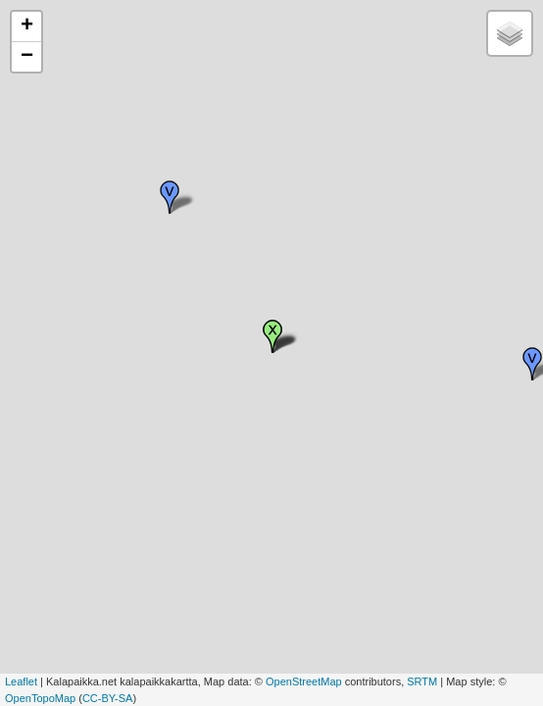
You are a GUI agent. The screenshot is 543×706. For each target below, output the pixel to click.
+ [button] (27, 26)
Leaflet (21, 681)
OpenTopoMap (40, 698)
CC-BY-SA (107, 698)
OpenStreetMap (304, 681)
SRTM (422, 681)
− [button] (27, 57)
